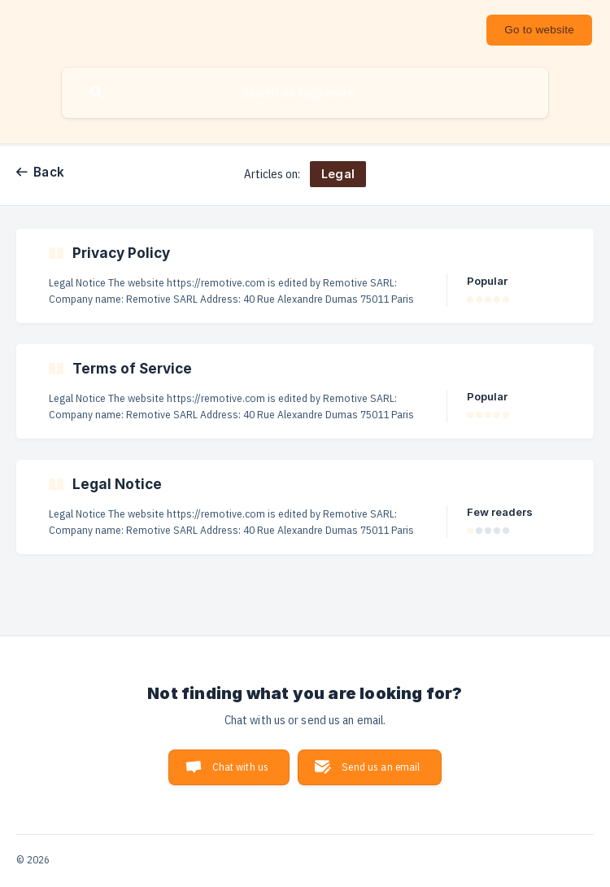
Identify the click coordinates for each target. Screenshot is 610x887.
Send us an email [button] (381, 767)
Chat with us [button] (240, 767)
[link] (305, 276)
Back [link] (48, 172)
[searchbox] (305, 93)
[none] (539, 30)
